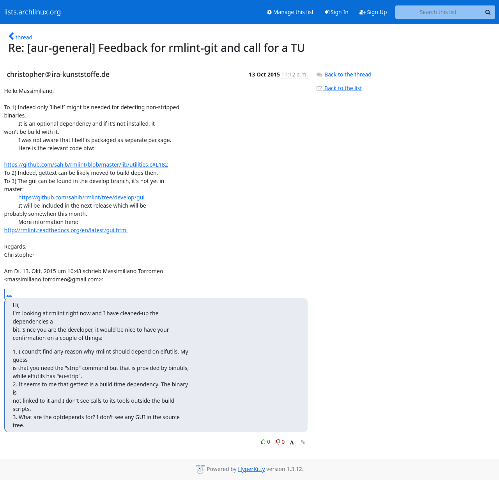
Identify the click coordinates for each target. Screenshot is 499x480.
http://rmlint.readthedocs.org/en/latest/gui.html (66, 230)
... (9, 293)
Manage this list (290, 12)
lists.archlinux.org (32, 12)
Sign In (337, 12)
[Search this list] (438, 12)
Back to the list (339, 88)
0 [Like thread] (266, 441)
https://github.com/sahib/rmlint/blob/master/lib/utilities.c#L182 (86, 164)
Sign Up (373, 12)
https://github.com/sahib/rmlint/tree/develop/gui (81, 197)
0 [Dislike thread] (280, 441)
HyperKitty (251, 469)
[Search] (488, 12)
